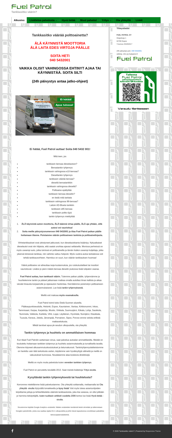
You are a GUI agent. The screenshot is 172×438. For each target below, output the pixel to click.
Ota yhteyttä (123, 20)
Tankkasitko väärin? (24, 11)
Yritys (107, 20)
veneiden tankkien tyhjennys (77, 362)
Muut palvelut (88, 20)
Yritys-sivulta (90, 370)
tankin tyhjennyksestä (72, 288)
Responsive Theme (153, 431)
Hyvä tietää (68, 20)
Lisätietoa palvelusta (43, 20)
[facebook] (12, 432)
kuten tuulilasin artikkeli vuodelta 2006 (58, 396)
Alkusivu (19, 20)
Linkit (139, 20)
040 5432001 (137, 51)
